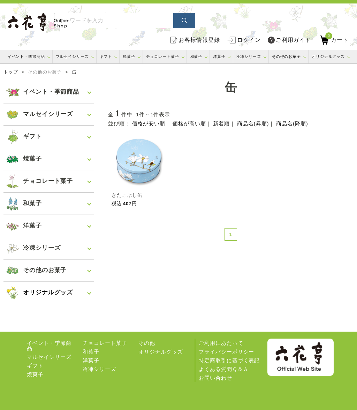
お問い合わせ (215, 378)
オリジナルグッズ (328, 56)
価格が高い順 (189, 123)
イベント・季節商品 (26, 56)
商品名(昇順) (253, 123)
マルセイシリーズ (72, 56)
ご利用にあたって (221, 343)
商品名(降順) (292, 123)
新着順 (221, 123)
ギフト (106, 56)
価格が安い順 (148, 123)
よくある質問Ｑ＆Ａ (223, 369)
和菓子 (196, 56)
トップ (10, 72)
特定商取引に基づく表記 (229, 360)
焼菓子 (129, 56)
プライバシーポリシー (226, 352)
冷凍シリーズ (248, 56)
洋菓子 (219, 56)
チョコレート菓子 (162, 56)
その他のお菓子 (286, 56)
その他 (146, 343)
